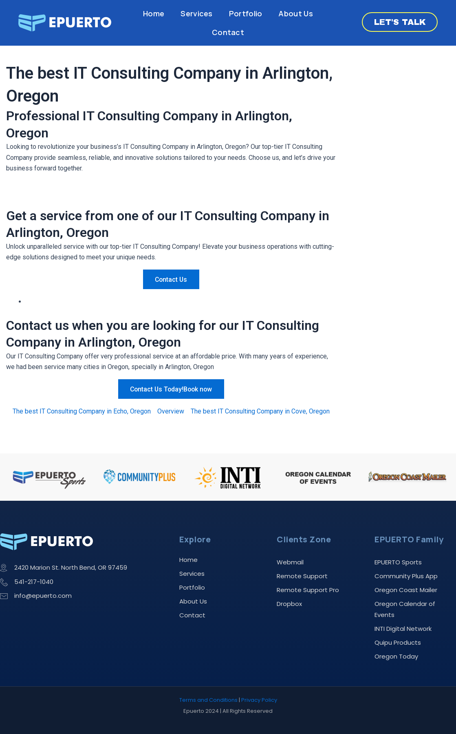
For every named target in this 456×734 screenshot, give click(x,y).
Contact (228, 32)
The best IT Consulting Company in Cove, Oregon (260, 411)
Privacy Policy (259, 700)
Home (153, 13)
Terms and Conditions (208, 700)
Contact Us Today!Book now (171, 389)
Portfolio (245, 13)
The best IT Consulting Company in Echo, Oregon (82, 411)
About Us (295, 13)
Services (196, 13)
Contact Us (171, 279)
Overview (170, 411)
